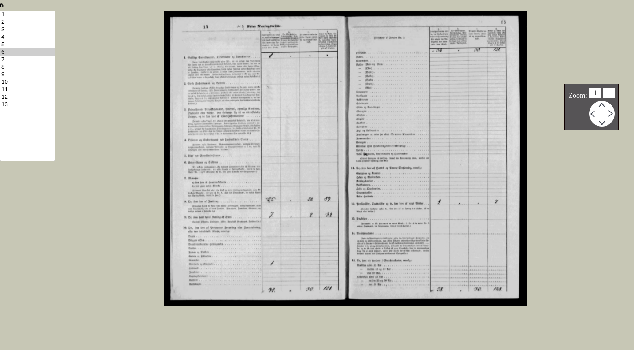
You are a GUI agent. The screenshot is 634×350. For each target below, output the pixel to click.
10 (27, 82)
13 (27, 104)
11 (27, 89)
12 (27, 97)
